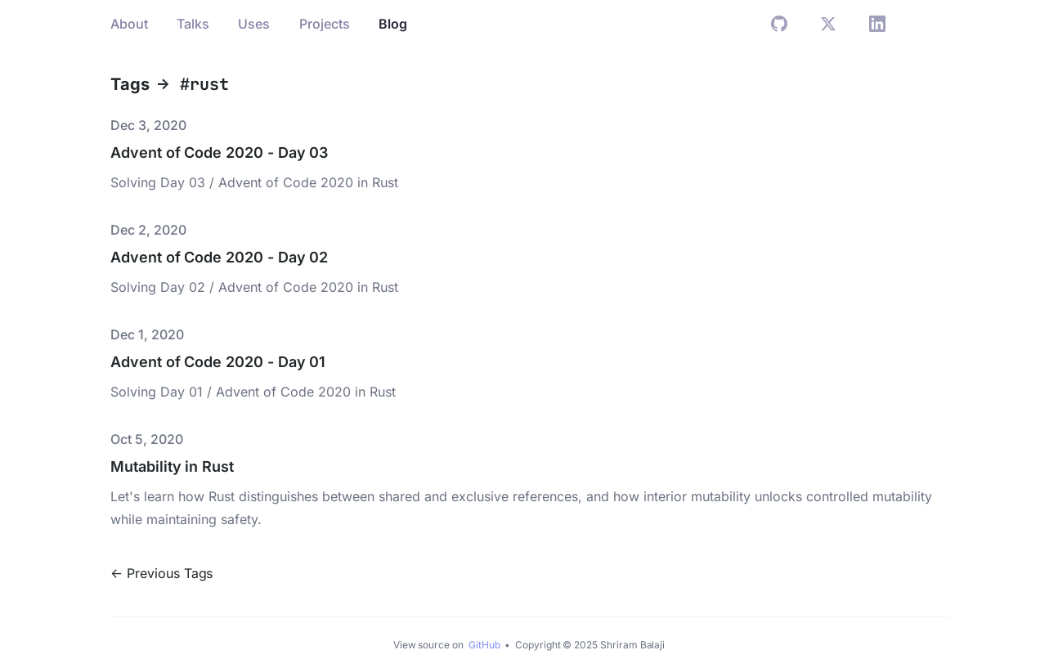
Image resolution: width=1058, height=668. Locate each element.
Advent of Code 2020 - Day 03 (219, 152)
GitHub (485, 645)
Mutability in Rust (172, 466)
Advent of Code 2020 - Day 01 (217, 361)
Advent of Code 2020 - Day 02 (219, 257)
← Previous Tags (161, 573)
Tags (130, 84)
